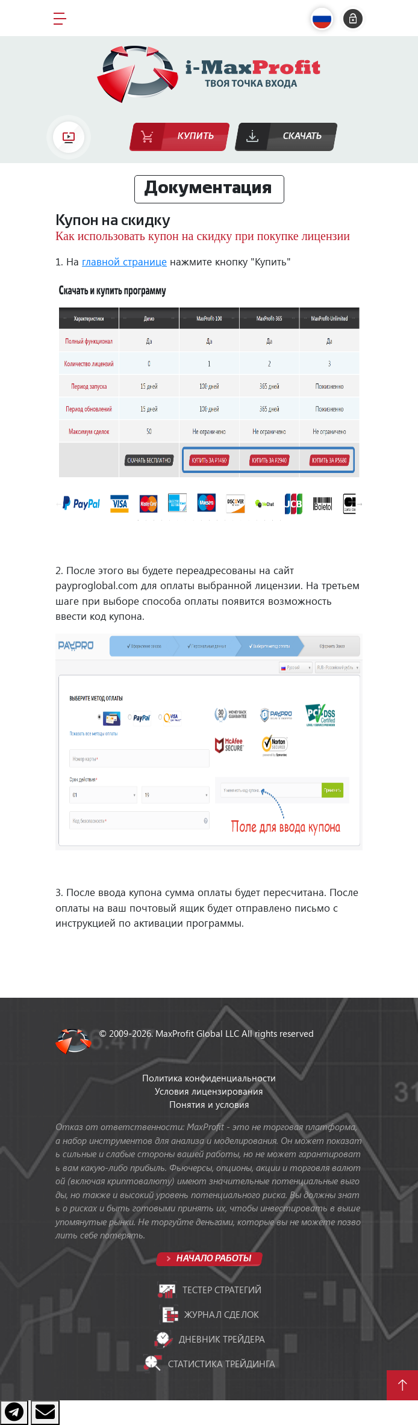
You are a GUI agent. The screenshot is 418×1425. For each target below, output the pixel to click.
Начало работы (213, 1258)
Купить (196, 136)
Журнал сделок (209, 1314)
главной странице (124, 261)
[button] (324, 19)
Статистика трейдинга (209, 1363)
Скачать (302, 136)
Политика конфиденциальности (209, 1078)
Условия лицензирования (209, 1091)
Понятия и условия (209, 1104)
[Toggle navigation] (59, 18)
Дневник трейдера (209, 1339)
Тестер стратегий (209, 1290)
